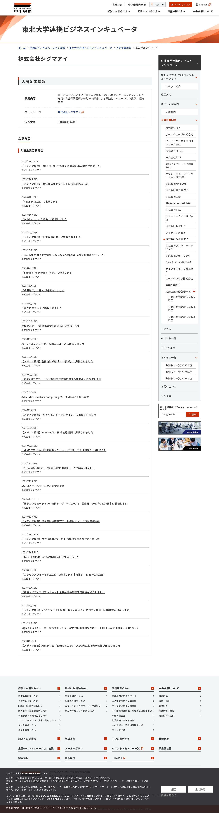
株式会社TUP (173, 157)
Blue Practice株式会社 (179, 262)
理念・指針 (164, 700)
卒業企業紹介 (173, 285)
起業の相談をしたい (75, 700)
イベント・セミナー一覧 (133, 748)
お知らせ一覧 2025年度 (179, 365)
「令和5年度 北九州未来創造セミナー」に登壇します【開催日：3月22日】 (63, 450)
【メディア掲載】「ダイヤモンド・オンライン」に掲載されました (58, 414)
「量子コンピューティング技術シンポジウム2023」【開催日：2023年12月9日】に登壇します (74, 503)
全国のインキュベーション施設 (47, 47)
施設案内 (166, 94)
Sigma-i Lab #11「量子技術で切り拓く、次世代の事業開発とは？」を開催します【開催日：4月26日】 (80, 628)
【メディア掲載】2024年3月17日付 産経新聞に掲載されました (57, 432)
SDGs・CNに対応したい (30, 705)
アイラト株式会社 (176, 232)
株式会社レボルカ (176, 226)
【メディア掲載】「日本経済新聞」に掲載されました (51, 237)
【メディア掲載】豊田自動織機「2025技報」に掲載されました (57, 361)
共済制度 (180, 738)
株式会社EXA (173, 128)
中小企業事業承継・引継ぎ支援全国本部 (132, 710)
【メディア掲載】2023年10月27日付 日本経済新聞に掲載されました (60, 539)
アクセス (166, 329)
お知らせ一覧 (168, 357)
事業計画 (163, 705)
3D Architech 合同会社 (179, 203)
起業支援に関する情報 (123, 720)
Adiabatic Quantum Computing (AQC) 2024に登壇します (55, 397)
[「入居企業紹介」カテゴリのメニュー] (196, 120)
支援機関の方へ (176, 11)
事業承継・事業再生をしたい (32, 715)
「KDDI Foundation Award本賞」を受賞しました (50, 557)
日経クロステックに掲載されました (41, 308)
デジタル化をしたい (28, 700)
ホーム (22, 47)
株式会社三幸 (173, 196)
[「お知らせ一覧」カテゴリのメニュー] (196, 357)
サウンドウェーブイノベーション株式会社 (179, 175)
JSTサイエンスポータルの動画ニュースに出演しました (52, 343)
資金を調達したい (27, 730)
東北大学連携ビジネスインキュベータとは (177, 76)
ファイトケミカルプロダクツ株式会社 (179, 142)
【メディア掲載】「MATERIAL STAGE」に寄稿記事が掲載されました (60, 166)
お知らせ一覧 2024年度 (179, 372)
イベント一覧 (168, 338)
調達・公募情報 (39, 738)
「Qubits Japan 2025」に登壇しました (44, 219)
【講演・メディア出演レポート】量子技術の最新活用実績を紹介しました (63, 592)
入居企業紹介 (123, 47)
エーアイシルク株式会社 (179, 278)
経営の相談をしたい (28, 696)
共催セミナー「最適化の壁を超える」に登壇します (50, 326)
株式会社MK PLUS (176, 183)
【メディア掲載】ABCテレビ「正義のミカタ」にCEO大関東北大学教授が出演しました (70, 645)
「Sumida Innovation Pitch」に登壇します (46, 272)
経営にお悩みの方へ (119, 11)
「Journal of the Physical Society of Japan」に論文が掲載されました (62, 255)
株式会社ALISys (175, 151)
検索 (192, 414)
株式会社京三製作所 (177, 190)
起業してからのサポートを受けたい (83, 705)
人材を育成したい (27, 725)
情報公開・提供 (166, 715)
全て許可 (200, 789)
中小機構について (203, 11)
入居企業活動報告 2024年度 (181, 308)
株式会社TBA (173, 209)
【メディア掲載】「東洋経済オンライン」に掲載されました (54, 184)
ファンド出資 (118, 730)
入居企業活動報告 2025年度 (181, 298)
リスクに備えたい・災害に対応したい (37, 720)
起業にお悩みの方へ (149, 11)
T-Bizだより (168, 348)
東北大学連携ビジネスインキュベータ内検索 (179, 408)
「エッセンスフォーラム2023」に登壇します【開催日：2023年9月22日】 (63, 574)
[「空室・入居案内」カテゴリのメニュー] (196, 104)
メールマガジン (86, 748)
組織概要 (163, 696)
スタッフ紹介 (173, 86)
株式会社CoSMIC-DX (177, 255)
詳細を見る (167, 795)
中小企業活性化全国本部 (124, 705)
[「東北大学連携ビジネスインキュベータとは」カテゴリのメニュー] (196, 77)
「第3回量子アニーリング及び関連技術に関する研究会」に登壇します (61, 379)
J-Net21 (133, 758)
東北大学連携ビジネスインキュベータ (90, 47)
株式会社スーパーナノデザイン (179, 247)
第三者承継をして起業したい (79, 710)
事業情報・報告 (166, 710)
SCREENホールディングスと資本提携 (42, 485)
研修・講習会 (118, 715)
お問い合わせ (168, 386)
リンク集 (166, 396)
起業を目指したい (74, 696)
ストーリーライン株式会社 (179, 217)
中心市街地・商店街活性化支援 (127, 725)
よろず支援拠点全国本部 (124, 700)
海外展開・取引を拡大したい (32, 710)
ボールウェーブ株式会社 (179, 134)
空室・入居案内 (170, 104)
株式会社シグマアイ (71, 112)
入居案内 (171, 112)
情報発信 (86, 758)
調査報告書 (180, 748)
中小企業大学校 (137, 4)
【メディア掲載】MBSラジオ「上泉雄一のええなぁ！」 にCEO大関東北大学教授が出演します (75, 610)
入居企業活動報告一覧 (178, 291)
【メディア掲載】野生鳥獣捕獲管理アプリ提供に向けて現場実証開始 (60, 521)
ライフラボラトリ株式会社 (179, 270)
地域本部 (117, 4)
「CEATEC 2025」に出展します (39, 201)
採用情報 (39, 758)
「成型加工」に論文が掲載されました (42, 290)
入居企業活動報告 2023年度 (181, 318)
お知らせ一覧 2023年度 (179, 378)
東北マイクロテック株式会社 (179, 165)
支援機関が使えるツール (124, 696)
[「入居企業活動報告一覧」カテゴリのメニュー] (194, 291)
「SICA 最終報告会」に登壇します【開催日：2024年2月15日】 (57, 468)
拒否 (173, 789)
